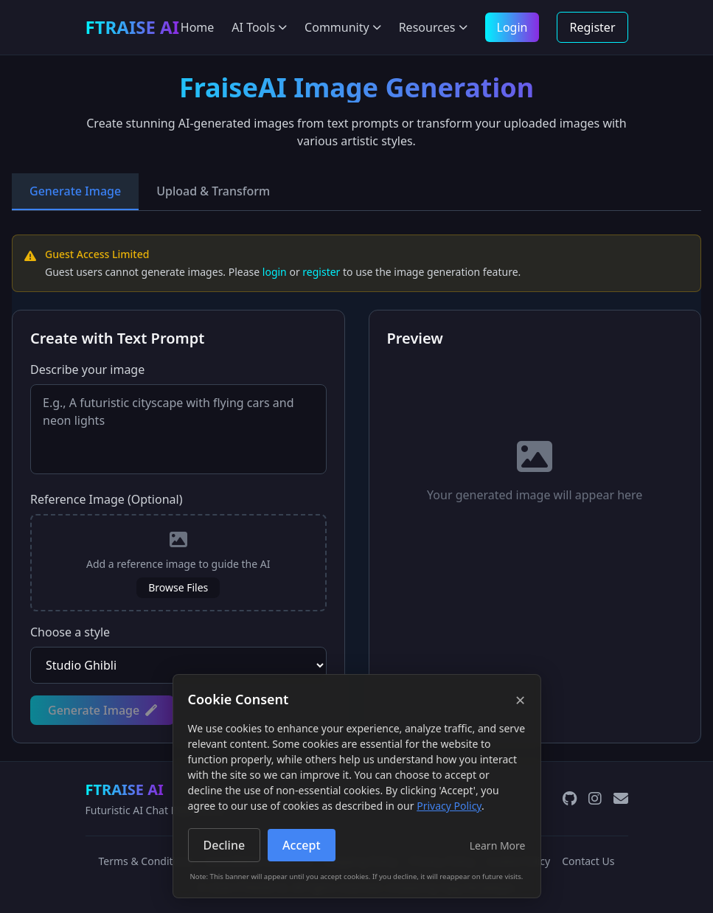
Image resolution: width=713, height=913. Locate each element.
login (274, 272)
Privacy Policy (449, 806)
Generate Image (75, 191)
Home (198, 27)
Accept (301, 845)
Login (512, 27)
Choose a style (70, 632)
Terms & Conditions (146, 861)
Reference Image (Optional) (106, 499)
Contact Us (588, 861)
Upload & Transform (213, 191)
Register (592, 27)
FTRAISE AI (125, 789)
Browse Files (178, 587)
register (321, 272)
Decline (225, 845)
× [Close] (520, 700)
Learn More (498, 846)
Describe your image (87, 369)
